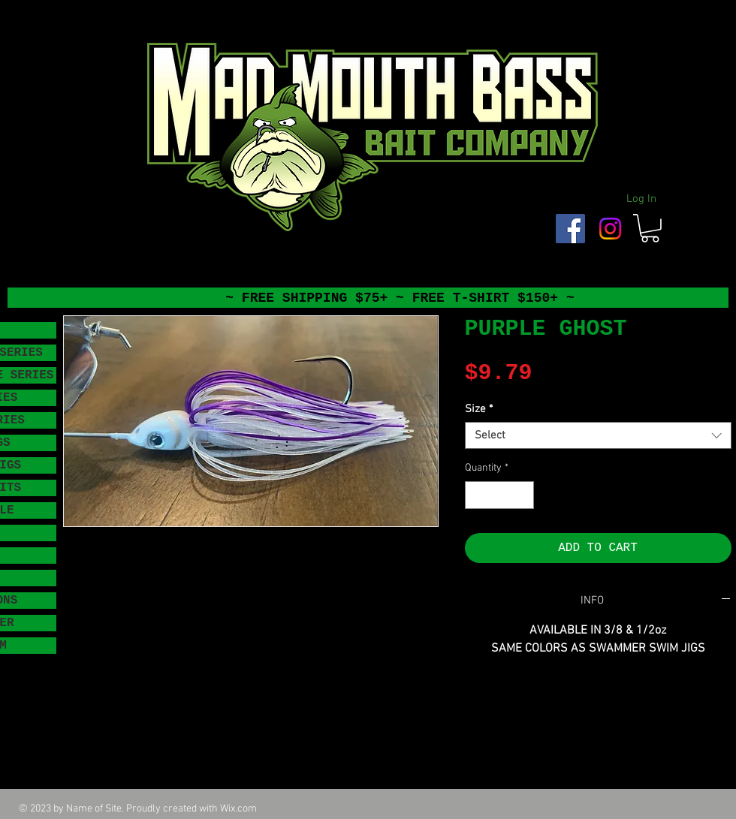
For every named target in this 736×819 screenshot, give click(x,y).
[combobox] (598, 435)
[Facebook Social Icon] (570, 228)
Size (479, 409)
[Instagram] (610, 228)
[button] (650, 228)
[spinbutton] (499, 495)
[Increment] (522, 495)
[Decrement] (476, 495)
